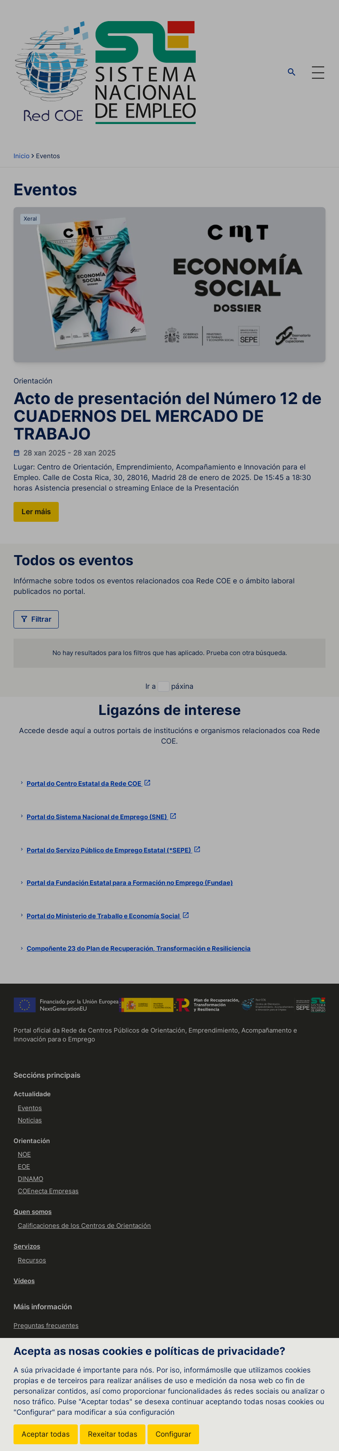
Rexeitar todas (112, 1434)
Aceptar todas (46, 1434)
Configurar (173, 1434)
